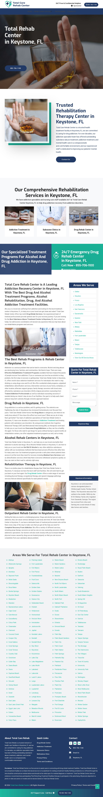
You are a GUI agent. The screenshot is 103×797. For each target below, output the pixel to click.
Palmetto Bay (59, 656)
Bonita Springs (14, 590)
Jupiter (34, 629)
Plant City (58, 684)
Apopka (11, 567)
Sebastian (81, 582)
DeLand (11, 680)
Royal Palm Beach (84, 567)
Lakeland (35, 668)
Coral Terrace (13, 649)
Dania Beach (13, 664)
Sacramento (79, 312)
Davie (11, 668)
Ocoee (57, 613)
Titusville (81, 656)
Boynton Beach (14, 594)
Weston (80, 699)
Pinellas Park (59, 680)
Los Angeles (79, 304)
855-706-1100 (89, 5)
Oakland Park (59, 602)
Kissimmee (36, 653)
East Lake (12, 699)
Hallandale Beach (38, 602)
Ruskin (80, 571)
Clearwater (12, 625)
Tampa (77, 343)
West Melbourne (83, 688)
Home (29, 13)
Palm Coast (59, 645)
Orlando (57, 621)
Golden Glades (37, 590)
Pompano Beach (60, 695)
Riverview (58, 719)
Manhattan (78, 330)
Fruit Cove (35, 578)
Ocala (57, 610)
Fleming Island (37, 559)
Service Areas (60, 13)
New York (78, 321)
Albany (77, 326)
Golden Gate (36, 586)
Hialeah (34, 606)
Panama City (59, 660)
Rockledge (81, 563)
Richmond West (60, 715)
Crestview (12, 656)
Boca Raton (12, 586)
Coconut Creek (14, 633)
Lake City (35, 656)
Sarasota (81, 578)
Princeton (58, 711)
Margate (34, 703)
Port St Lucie (59, 707)
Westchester (82, 695)
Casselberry (13, 617)
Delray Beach (13, 684)
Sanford (80, 574)
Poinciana (58, 692)
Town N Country (83, 660)
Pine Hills (58, 676)
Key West (35, 645)
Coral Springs (13, 645)
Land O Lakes (36, 676)
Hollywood (35, 610)
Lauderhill (35, 688)
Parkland (58, 664)
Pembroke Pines (60, 668)
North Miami (59, 590)
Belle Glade (13, 578)
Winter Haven (82, 707)
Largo (34, 680)
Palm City (58, 641)
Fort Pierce (35, 571)
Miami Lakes (59, 567)
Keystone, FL (75, 756)
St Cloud (81, 606)
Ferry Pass (12, 719)
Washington (79, 352)
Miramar (57, 571)
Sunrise (80, 617)
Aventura (12, 571)
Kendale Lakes (37, 633)
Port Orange (59, 703)
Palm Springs (59, 653)
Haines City (36, 598)
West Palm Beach (84, 692)
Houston (78, 295)
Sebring (80, 586)
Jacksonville (36, 625)
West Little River (83, 684)
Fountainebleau (37, 574)
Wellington (81, 676)
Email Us (74, 751)
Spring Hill (81, 598)
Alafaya (11, 559)
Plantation (58, 688)
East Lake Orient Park (16, 703)
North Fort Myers (61, 582)
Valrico (80, 672)
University (81, 664)
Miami (77, 339)
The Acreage (82, 645)
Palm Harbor (59, 649)
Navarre (57, 574)
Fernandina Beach (15, 715)
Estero (11, 711)
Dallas (77, 290)
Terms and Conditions (45, 760)
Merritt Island (36, 715)
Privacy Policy (42, 757)
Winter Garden (83, 703)
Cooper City (13, 637)
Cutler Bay (12, 660)
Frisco (77, 299)
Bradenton (12, 598)
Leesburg (35, 692)
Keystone (35, 649)
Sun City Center (83, 613)
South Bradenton (83, 590)
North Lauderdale (61, 586)
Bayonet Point (13, 574)
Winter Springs (83, 715)
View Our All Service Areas (84, 357)
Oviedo (57, 629)
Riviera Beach (82, 559)
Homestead (36, 613)
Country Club (13, 653)
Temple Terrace (83, 641)
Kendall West (36, 641)
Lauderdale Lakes (38, 684)
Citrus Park (12, 621)
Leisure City (36, 699)
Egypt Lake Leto (14, 707)
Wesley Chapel (83, 680)
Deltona (11, 688)
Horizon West (36, 617)
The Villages (82, 653)
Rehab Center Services (42, 13)
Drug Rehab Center (44, 742)
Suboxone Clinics (43, 749)
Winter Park (82, 711)
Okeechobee (59, 617)
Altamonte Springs (15, 563)
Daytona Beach (14, 672)
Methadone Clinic (43, 753)
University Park (83, 668)
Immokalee (35, 621)
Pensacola (58, 672)
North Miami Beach (61, 594)
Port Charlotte (59, 699)
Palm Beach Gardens (62, 637)
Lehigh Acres (36, 695)
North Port (58, 598)
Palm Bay (58, 633)
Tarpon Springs (83, 637)
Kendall (34, 637)
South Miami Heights (85, 594)
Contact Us (71, 13)
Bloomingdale (13, 582)
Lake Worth (36, 664)
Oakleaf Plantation (61, 606)
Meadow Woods (37, 707)
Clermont (12, 629)
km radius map (83, 447)
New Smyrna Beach (61, 578)
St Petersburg (83, 610)
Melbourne (35, 711)
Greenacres (36, 594)
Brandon (11, 602)
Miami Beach (59, 559)
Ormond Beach (60, 625)
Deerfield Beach (14, 676)
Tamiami (80, 629)
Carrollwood (13, 613)
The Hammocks (83, 649)
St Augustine (82, 602)
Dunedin (11, 695)
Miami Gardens (60, 563)
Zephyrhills (81, 719)
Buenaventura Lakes (16, 606)
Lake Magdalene (37, 660)
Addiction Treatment (44, 745)
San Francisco (80, 308)
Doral (10, 692)
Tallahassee (79, 348)
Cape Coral (12, 610)
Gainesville (35, 582)
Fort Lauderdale (80, 335)
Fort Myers (35, 567)
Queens (77, 317)
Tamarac (80, 625)
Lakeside (35, 672)
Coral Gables (13, 641)
